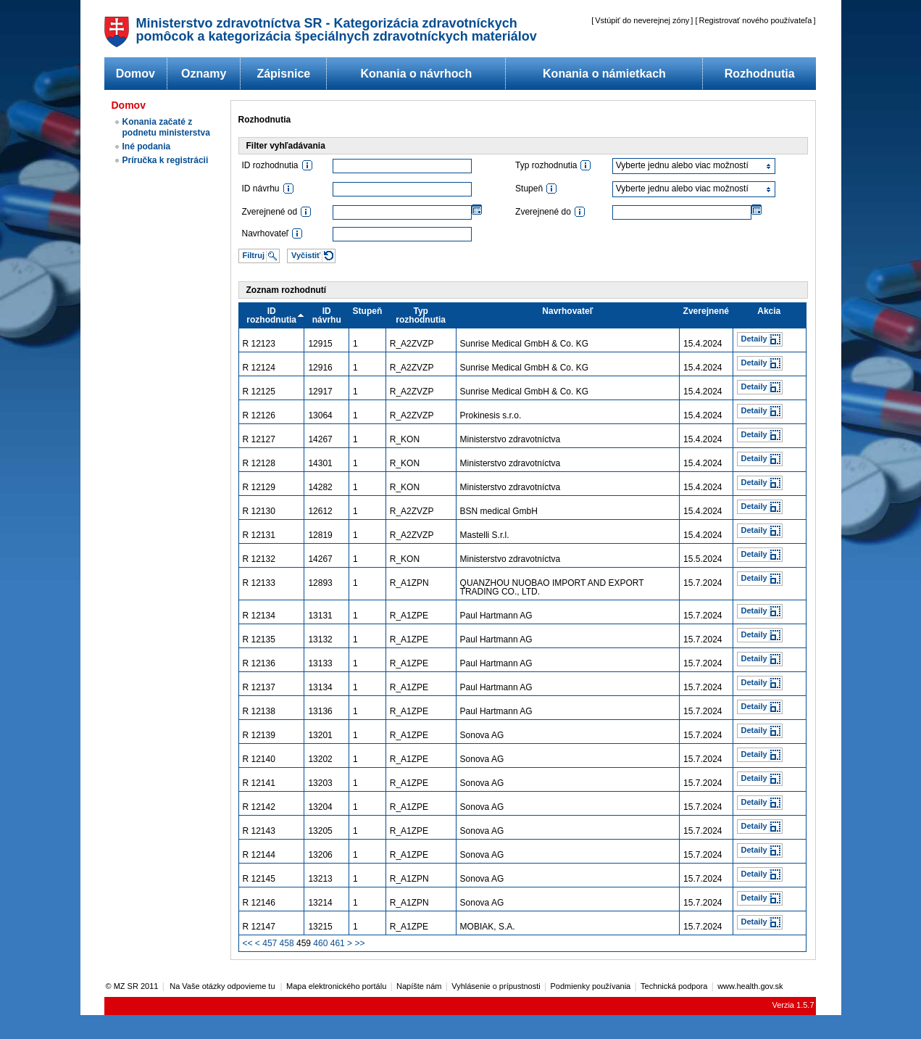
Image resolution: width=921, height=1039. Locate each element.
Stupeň (368, 311)
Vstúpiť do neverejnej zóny (642, 20)
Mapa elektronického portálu (336, 986)
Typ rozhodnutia (421, 315)
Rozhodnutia (760, 73)
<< (248, 943)
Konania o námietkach (604, 73)
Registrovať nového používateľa (755, 20)
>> (359, 943)
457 (269, 943)
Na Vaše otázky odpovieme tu (223, 986)
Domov (135, 73)
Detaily (754, 338)
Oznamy (203, 73)
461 (337, 943)
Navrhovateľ (567, 311)
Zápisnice (283, 73)
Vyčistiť (305, 255)
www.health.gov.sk (750, 986)
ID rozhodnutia (271, 315)
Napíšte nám (418, 986)
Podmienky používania (591, 986)
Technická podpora (674, 986)
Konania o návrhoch (416, 73)
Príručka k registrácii (165, 160)
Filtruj (254, 255)
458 (287, 943)
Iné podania (146, 146)
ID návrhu (326, 315)
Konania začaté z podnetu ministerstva (166, 127)
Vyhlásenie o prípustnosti (496, 986)
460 (320, 943)
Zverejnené (706, 311)
